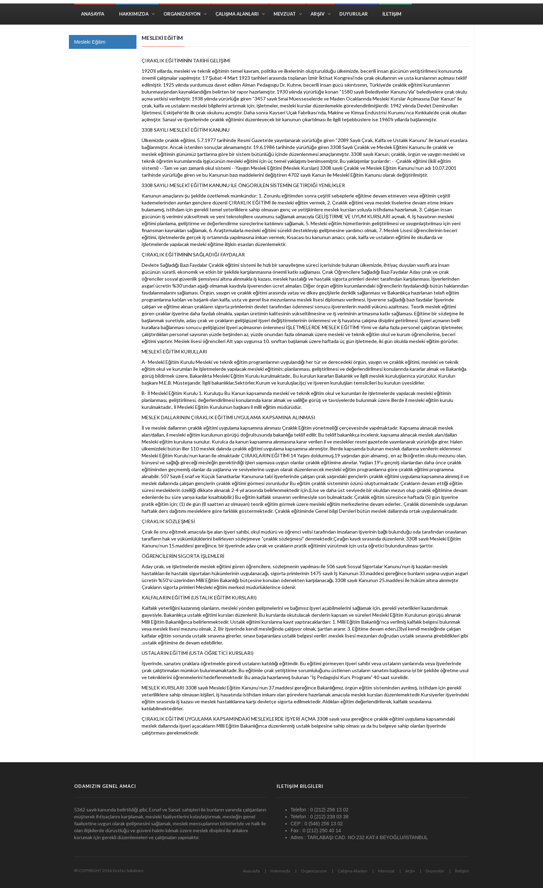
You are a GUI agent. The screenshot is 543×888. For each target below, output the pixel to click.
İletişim (392, 14)
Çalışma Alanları (237, 14)
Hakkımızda (134, 14)
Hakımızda (280, 870)
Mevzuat (285, 14)
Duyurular (353, 14)
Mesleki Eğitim (89, 42)
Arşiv (317, 14)
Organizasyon (182, 14)
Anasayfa (92, 14)
